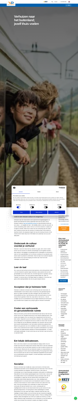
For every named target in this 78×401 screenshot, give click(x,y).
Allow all (56, 212)
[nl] (69, 2)
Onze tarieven (63, 280)
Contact (55, 1)
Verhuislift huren (65, 302)
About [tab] (57, 191)
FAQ (52, 1)
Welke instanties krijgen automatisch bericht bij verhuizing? (65, 338)
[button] (68, 5)
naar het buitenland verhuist (30, 223)
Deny (21, 212)
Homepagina (64, 293)
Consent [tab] (21, 191)
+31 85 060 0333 (62, 1)
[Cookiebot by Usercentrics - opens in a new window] (59, 188)
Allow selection (39, 212)
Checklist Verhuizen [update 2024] (64, 345)
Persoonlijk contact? (64, 228)
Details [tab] (39, 191)
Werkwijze (63, 312)
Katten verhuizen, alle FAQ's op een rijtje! (65, 360)
